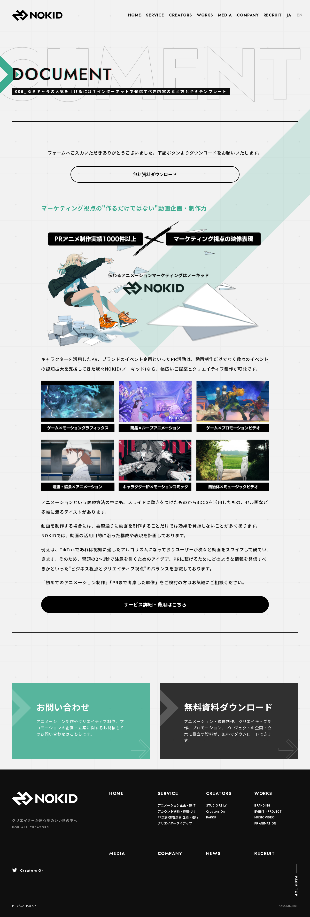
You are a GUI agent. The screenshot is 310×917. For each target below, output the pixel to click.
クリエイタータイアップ (175, 823)
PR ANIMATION (265, 823)
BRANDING (262, 805)
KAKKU (211, 817)
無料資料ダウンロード (155, 174)
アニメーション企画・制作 (176, 805)
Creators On (215, 811)
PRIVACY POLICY (24, 906)
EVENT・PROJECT (268, 811)
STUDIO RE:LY (216, 805)
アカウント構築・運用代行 (176, 811)
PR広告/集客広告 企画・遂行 (178, 817)
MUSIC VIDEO (264, 817)
